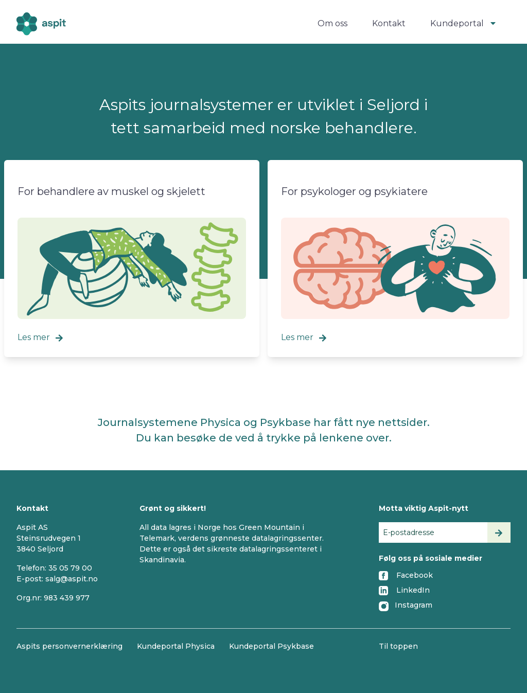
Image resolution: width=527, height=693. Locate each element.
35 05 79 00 (70, 568)
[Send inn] (499, 532)
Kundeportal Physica (176, 646)
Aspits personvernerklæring (69, 646)
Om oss (332, 23)
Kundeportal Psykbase (271, 646)
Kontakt (389, 23)
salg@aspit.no (71, 578)
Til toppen (398, 646)
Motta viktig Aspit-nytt (423, 508)
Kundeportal (464, 23)
